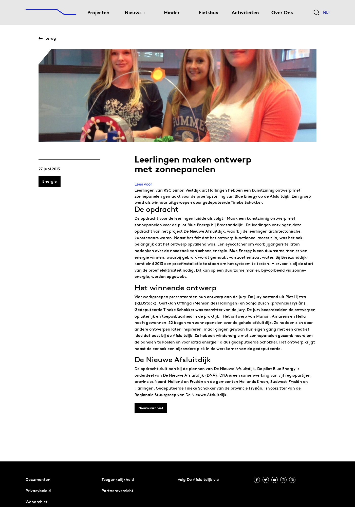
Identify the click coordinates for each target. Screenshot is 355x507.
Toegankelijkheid (118, 479)
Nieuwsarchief (150, 408)
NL (326, 12)
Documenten (38, 479)
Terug (47, 38)
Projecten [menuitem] (98, 12)
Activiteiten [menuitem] (245, 12)
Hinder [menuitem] (172, 12)
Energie (49, 181)
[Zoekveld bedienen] (316, 13)
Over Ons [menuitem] (282, 12)
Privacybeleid (38, 490)
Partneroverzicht (118, 490)
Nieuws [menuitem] (133, 12)
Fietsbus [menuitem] (208, 12)
